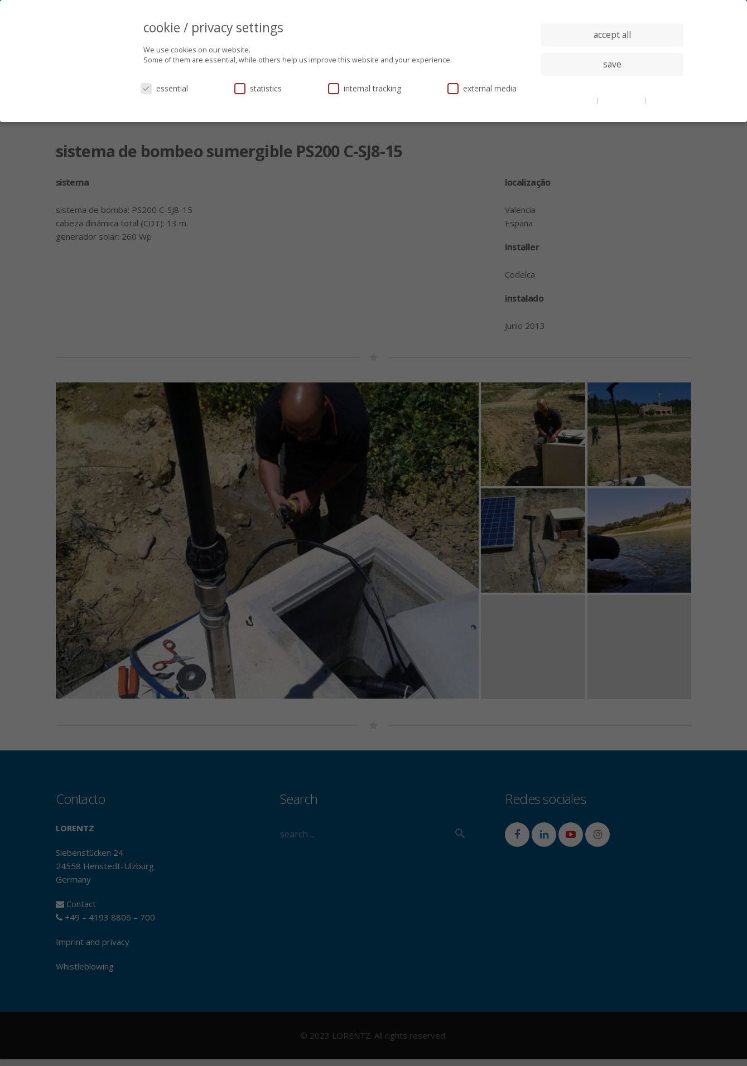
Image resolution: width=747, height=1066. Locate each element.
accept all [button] (612, 34)
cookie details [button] (574, 100)
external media (482, 88)
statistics (258, 88)
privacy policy (622, 100)
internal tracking (364, 88)
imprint (660, 100)
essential (164, 88)
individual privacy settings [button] (612, 86)
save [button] (612, 64)
